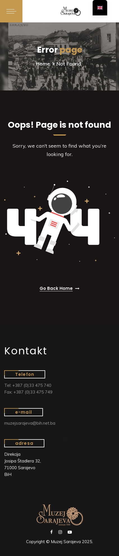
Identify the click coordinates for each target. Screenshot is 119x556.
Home (43, 64)
